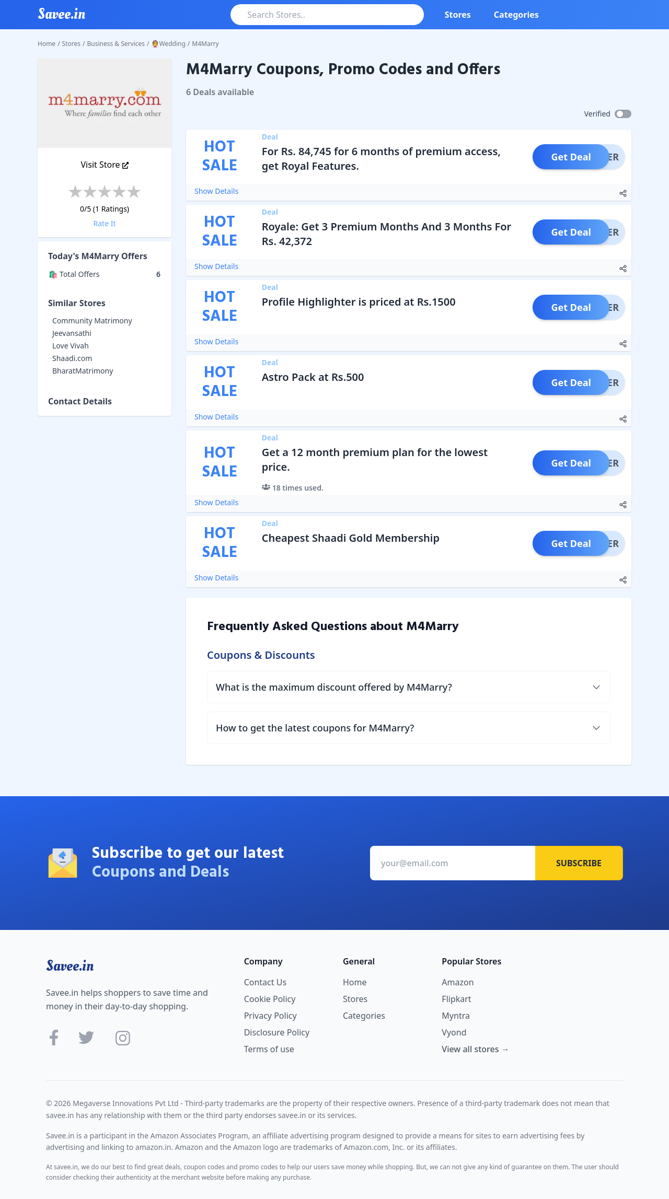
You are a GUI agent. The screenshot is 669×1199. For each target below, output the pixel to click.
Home (46, 43)
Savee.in (70, 966)
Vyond (454, 1032)
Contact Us (265, 982)
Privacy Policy (270, 1015)
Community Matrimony (92, 320)
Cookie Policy (270, 999)
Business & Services (116, 43)
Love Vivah (70, 346)
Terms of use (269, 1049)
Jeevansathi (71, 333)
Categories (516, 14)
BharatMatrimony (82, 371)
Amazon (458, 982)
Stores (458, 14)
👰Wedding (169, 43)
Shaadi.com (72, 358)
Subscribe (579, 863)
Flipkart (456, 999)
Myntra (456, 1015)
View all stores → (475, 1049)
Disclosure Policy (276, 1032)
